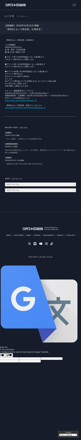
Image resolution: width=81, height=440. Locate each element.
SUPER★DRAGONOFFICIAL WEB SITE (51, 228)
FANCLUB (70, 235)
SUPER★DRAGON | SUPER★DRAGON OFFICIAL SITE (15, 5)
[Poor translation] (9, 355)
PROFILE (37, 235)
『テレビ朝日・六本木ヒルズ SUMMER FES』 (24, 139)
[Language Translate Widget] (68, 435)
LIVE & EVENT (19, 235)
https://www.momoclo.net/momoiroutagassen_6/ (25, 108)
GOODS (60, 235)
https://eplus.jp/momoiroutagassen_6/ (21, 100)
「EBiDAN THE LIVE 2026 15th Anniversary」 (24, 164)
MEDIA (28, 235)
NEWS (8, 235)
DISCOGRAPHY (48, 235)
